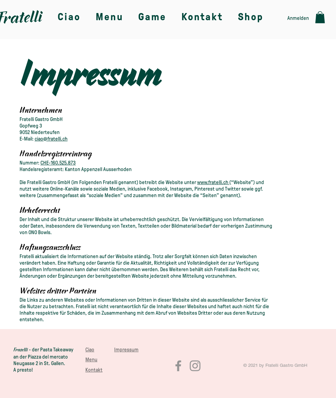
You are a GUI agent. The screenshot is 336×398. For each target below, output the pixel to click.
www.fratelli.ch (212, 182)
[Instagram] (195, 366)
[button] (320, 17)
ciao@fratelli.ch (51, 139)
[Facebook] (178, 366)
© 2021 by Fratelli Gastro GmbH (275, 365)
